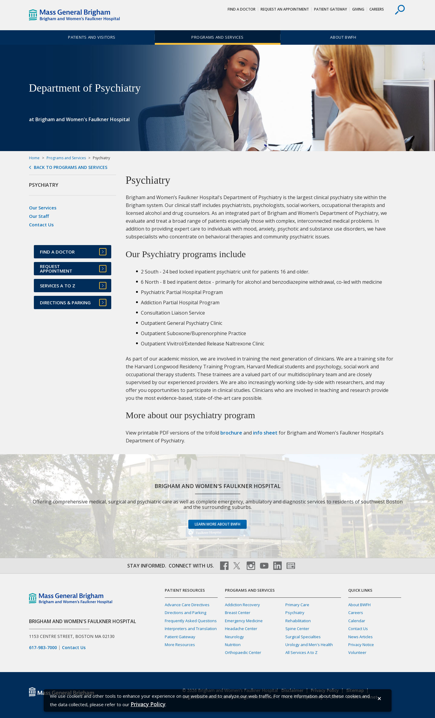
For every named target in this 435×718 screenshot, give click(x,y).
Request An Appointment (285, 9)
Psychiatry (294, 612)
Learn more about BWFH (217, 524)
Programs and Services (217, 37)
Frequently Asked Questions (191, 620)
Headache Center (241, 628)
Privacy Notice (361, 644)
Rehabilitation (298, 620)
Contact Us (41, 225)
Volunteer (357, 652)
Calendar (356, 620)
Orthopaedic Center (243, 652)
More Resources (180, 644)
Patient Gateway (330, 9)
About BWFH (343, 37)
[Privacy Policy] (148, 704)
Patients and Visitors (91, 37)
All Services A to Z (301, 652)
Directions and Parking (185, 612)
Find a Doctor (241, 9)
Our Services (43, 208)
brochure (231, 432)
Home (34, 157)
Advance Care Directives (187, 604)
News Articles (360, 636)
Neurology (234, 636)
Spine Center (297, 628)
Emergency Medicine (244, 620)
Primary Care (297, 604)
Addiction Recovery (242, 604)
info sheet (265, 432)
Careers (376, 9)
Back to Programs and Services (70, 167)
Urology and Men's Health (309, 644)
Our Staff (39, 216)
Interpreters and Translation (191, 628)
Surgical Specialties (303, 636)
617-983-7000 (43, 647)
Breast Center (237, 612)
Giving (358, 9)
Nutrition (233, 644)
